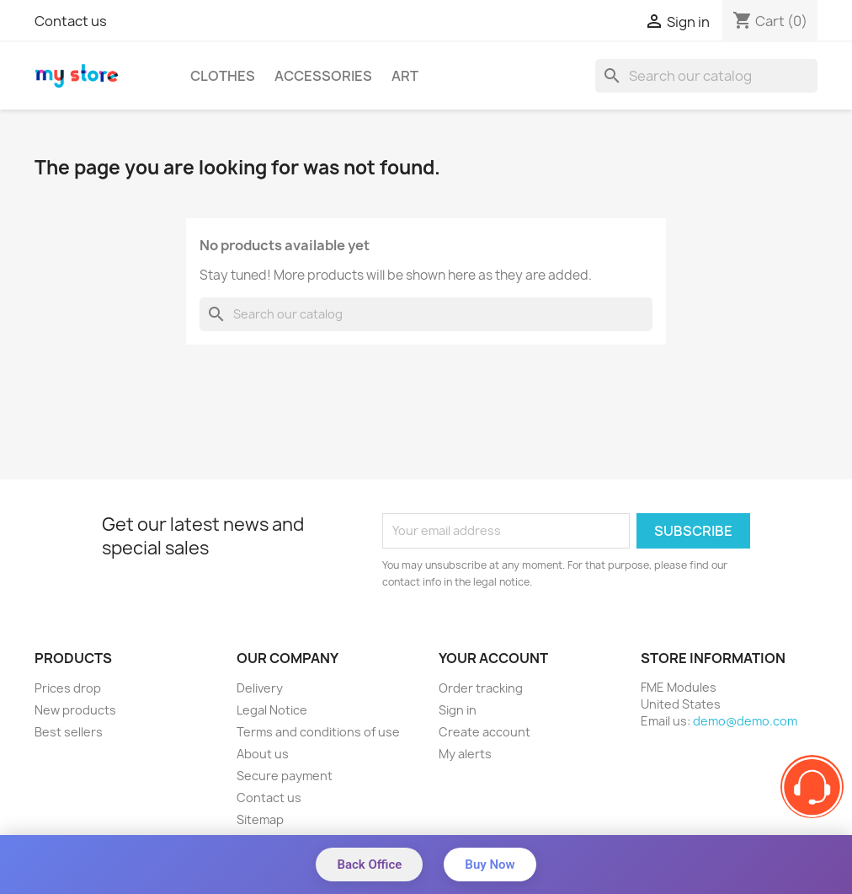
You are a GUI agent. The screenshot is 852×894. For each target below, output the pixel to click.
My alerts (465, 754)
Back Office (369, 864)
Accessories (323, 76)
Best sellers (69, 732)
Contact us (71, 21)
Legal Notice (272, 710)
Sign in (458, 710)
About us (263, 754)
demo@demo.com (745, 721)
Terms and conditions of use (318, 732)
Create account (484, 732)
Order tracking (481, 688)
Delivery (260, 688)
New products (75, 710)
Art (404, 76)
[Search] (706, 76)
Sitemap (260, 819)
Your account (493, 658)
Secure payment (285, 776)
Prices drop (68, 688)
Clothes (222, 76)
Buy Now (489, 864)
